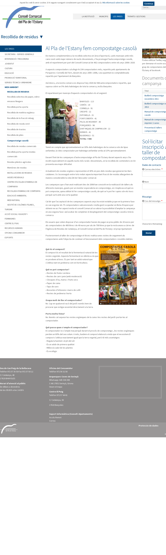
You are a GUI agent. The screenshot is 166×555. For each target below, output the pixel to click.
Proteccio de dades (148, 425)
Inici (76, 16)
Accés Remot (55, 417)
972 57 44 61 (62, 395)
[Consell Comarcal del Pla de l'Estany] (25, 15)
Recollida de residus (19, 36)
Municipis (103, 16)
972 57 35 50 (12, 371)
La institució (88, 16)
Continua (148, 4)
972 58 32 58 (62, 371)
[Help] (143, 169)
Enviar (149, 233)
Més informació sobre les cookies (116, 2)
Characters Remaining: (152, 223)
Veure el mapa (55, 386)
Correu (52, 420)
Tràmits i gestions (136, 16)
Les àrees (118, 16)
